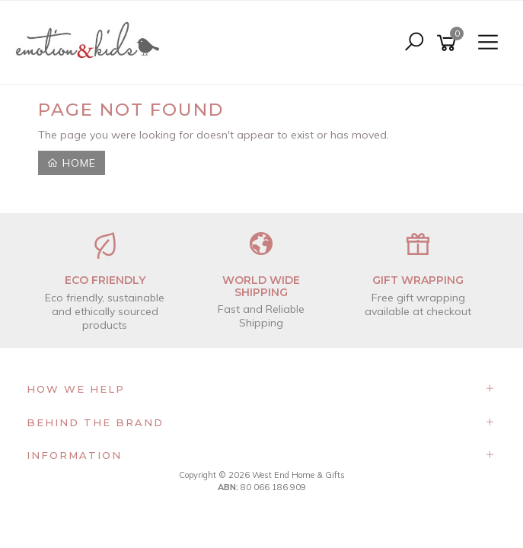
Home (71, 163)
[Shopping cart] (449, 43)
